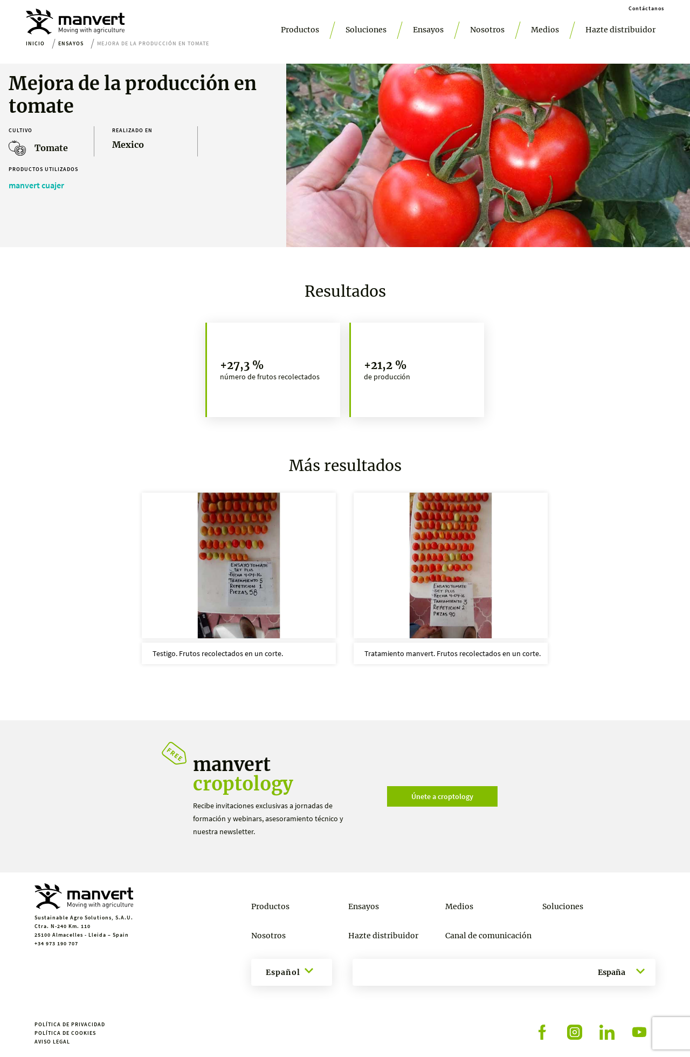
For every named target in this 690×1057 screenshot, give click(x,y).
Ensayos (428, 30)
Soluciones (366, 30)
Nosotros (487, 30)
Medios (545, 30)
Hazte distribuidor (620, 30)
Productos (300, 30)
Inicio (35, 43)
